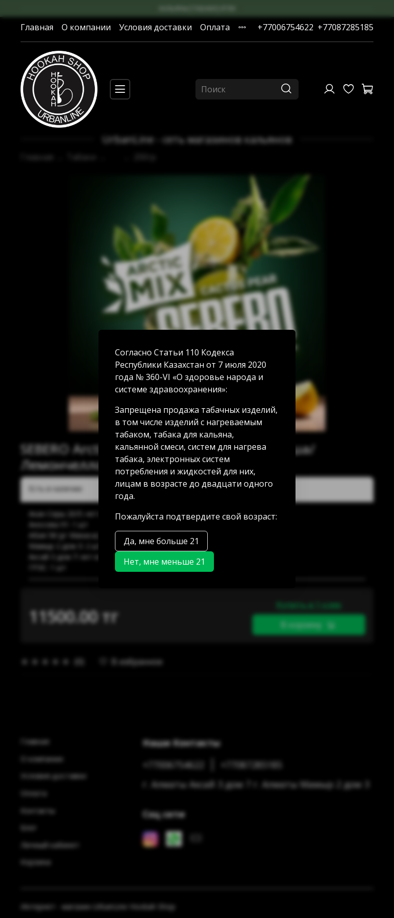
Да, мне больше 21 (161, 541)
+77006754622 (285, 27)
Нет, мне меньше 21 (164, 561)
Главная (37, 27)
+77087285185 (345, 27)
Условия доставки (155, 27)
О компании (86, 27)
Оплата (215, 27)
